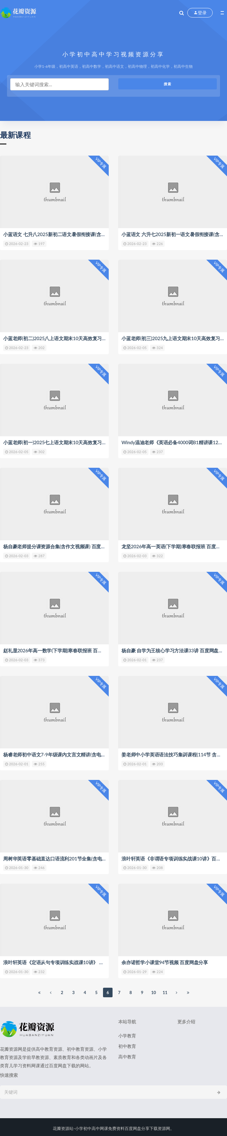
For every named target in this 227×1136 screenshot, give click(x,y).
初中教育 (127, 1044)
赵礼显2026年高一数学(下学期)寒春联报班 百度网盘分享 (62, 649)
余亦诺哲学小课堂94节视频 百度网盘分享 (164, 960)
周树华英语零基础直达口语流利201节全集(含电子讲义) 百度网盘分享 (75, 856)
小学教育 (127, 1033)
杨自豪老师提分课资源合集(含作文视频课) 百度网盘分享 (61, 545)
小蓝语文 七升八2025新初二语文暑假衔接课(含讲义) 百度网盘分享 (72, 234)
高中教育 (127, 1054)
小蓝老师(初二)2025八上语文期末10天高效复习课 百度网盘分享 (69, 338)
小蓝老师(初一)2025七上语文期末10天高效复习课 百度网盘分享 (69, 442)
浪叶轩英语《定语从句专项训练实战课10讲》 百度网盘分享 (65, 960)
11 (164, 990)
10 (153, 990)
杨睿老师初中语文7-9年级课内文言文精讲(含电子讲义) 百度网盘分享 (74, 753)
